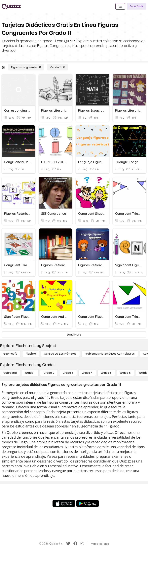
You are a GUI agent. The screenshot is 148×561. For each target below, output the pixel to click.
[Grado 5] (106, 373)
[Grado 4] (87, 373)
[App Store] (64, 503)
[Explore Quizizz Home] (11, 6)
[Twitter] (68, 543)
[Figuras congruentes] (26, 67)
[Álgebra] (30, 353)
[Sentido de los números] (60, 353)
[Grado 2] (49, 373)
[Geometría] (10, 353)
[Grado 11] (57, 67)
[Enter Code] (136, 6)
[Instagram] (82, 543)
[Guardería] (10, 373)
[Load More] (74, 334)
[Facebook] (75, 543)
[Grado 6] (125, 373)
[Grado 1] (30, 373)
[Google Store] (87, 503)
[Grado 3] (68, 373)
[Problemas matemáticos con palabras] (109, 353)
